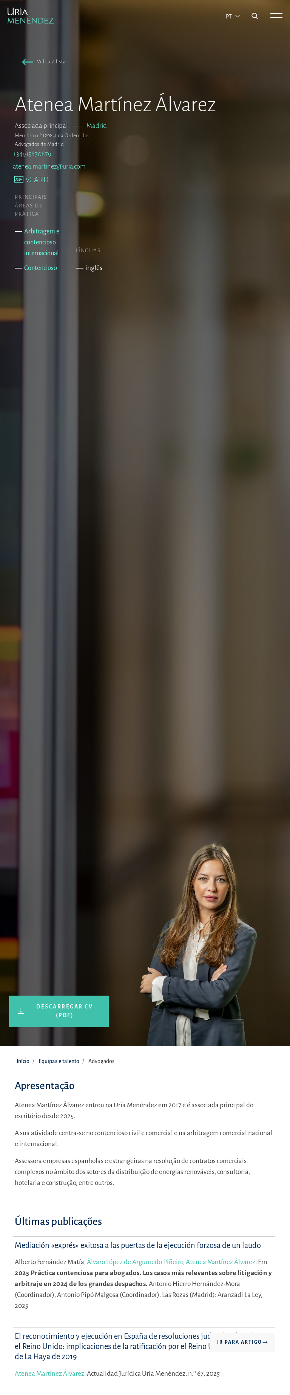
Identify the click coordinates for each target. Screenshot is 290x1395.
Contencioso (40, 268)
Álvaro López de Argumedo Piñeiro (135, 1262)
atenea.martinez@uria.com (49, 166)
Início (23, 1061)
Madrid (96, 125)
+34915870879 (32, 154)
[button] (42, 63)
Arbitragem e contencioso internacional (41, 242)
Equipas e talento (59, 1061)
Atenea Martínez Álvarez (220, 1262)
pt (229, 17)
